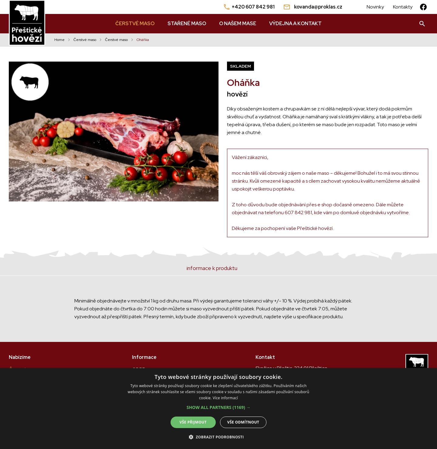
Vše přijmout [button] (193, 422)
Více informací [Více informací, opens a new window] (225, 397)
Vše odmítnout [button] (243, 422)
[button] (219, 407)
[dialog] (218, 408)
